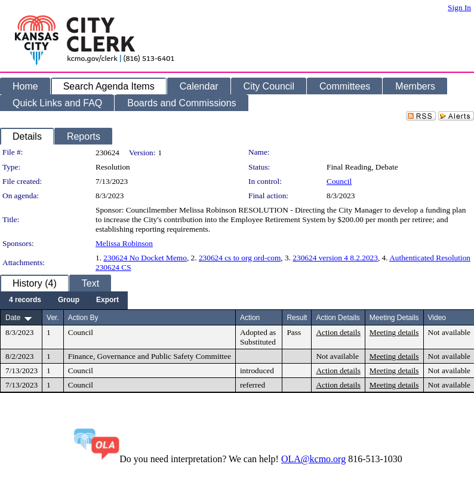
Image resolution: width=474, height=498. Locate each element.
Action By (83, 317)
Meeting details (394, 332)
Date (12, 317)
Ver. (53, 317)
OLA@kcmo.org (313, 459)
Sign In (459, 7)
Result (297, 317)
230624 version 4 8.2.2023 (335, 257)
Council (339, 181)
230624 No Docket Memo (145, 257)
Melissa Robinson (124, 243)
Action (250, 317)
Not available (449, 332)
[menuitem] (25, 300)
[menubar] (64, 300)
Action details (338, 332)
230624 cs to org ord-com (240, 257)
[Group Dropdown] (69, 300)
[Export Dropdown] (107, 300)
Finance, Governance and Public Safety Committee (149, 356)
